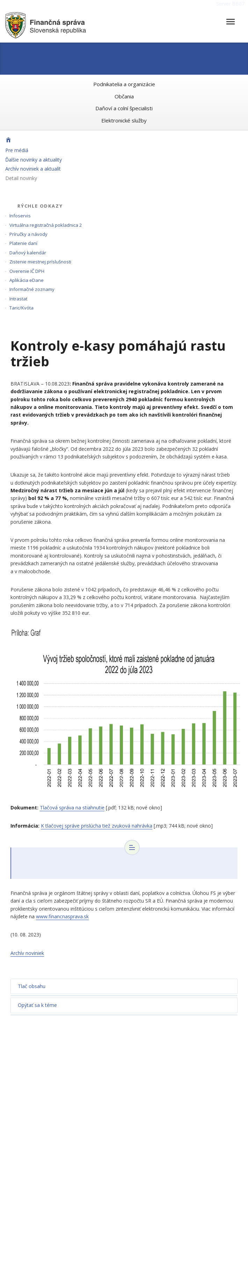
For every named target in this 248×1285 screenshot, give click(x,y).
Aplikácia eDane (26, 280)
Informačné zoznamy (31, 289)
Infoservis (20, 215)
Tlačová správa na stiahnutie (72, 807)
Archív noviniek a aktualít (33, 168)
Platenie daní (23, 243)
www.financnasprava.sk (62, 916)
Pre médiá (16, 150)
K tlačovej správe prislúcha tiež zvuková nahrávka (96, 825)
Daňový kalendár (27, 252)
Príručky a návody (28, 234)
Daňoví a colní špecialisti (124, 108)
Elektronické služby (124, 120)
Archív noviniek (27, 953)
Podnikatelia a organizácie (124, 84)
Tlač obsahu (31, 986)
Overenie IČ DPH (26, 271)
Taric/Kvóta (21, 308)
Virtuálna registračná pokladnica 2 (45, 225)
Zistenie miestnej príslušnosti (40, 262)
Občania (124, 96)
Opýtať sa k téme (37, 1005)
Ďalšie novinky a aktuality (33, 159)
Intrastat (18, 299)
